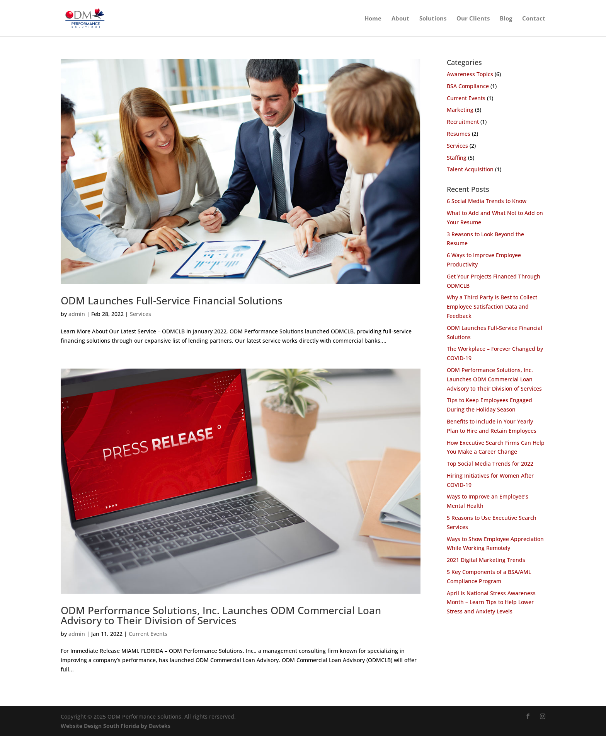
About (400, 18)
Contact (533, 18)
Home (372, 18)
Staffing (456, 157)
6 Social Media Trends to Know (486, 201)
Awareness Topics (470, 74)
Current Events (148, 633)
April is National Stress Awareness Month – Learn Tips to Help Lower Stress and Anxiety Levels (491, 602)
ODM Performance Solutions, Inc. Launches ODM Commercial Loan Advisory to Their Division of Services (221, 615)
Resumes (458, 133)
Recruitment (463, 121)
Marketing (460, 109)
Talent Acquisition (470, 169)
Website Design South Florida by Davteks (115, 725)
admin (76, 314)
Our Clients (473, 18)
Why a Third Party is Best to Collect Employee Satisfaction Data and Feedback (492, 306)
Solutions (432, 18)
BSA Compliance (468, 86)
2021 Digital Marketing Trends (486, 560)
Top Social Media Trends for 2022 (490, 463)
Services (140, 314)
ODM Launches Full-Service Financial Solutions (172, 300)
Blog (506, 18)
